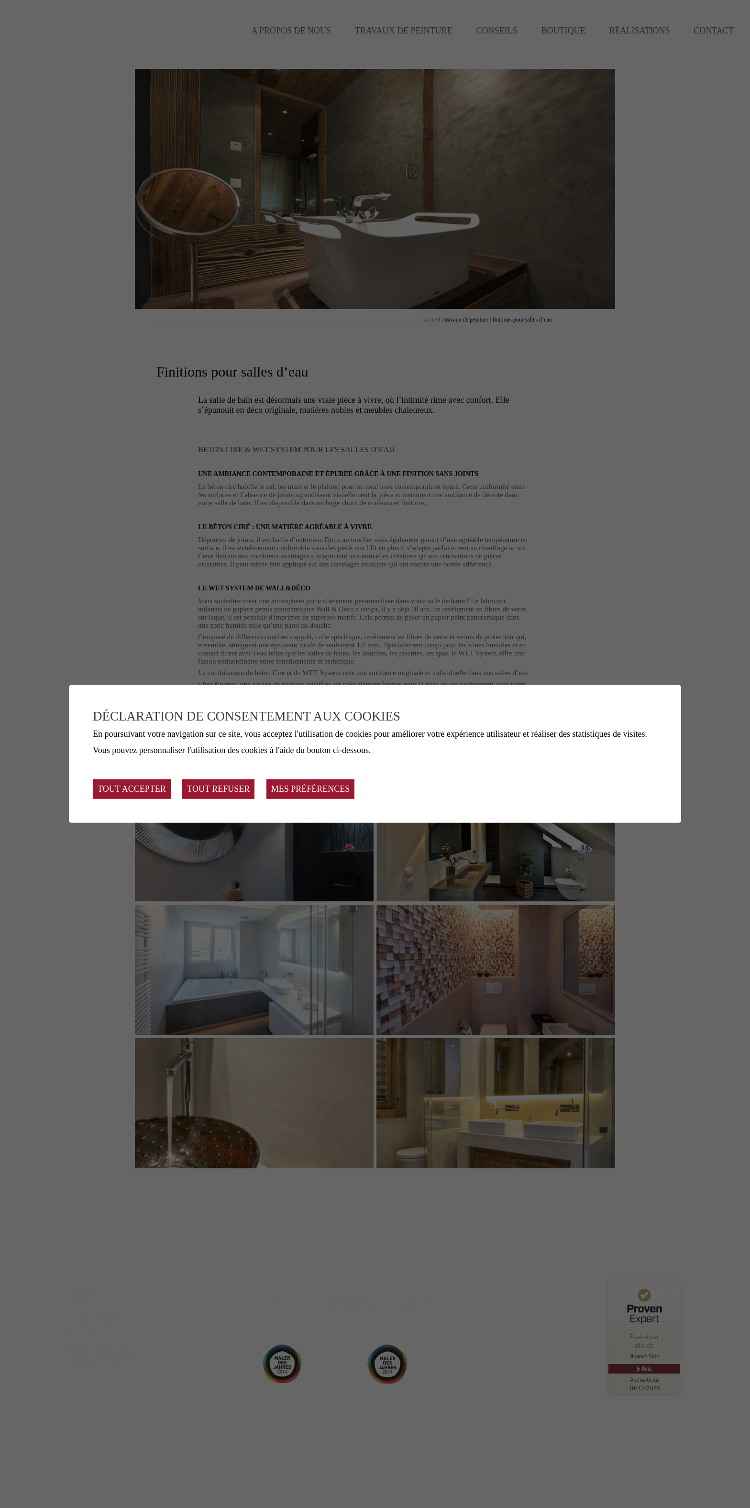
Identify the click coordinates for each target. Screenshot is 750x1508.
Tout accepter (132, 789)
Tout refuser (218, 789)
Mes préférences (310, 789)
